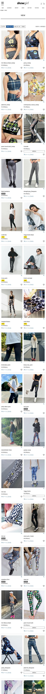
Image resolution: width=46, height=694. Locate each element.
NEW (3, 7)
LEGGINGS (9, 7)
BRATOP (16, 7)
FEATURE (37, 7)
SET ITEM (30, 7)
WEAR (23, 7)
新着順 (23, 26)
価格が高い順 (17, 26)
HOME (1, 10)
